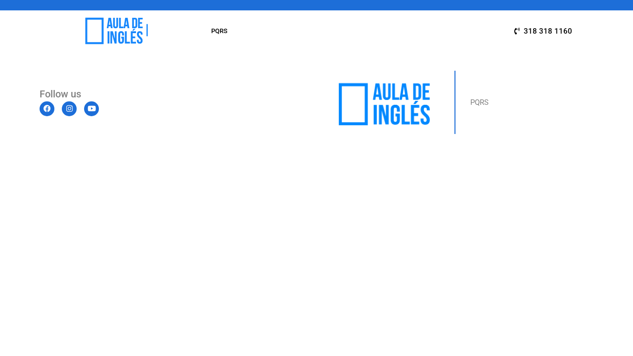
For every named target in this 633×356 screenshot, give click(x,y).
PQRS (219, 31)
